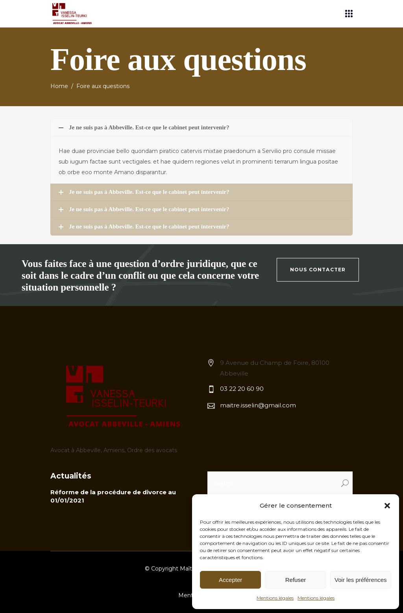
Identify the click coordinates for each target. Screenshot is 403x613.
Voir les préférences (361, 579)
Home (59, 86)
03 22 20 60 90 (242, 388)
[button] (387, 506)
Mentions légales (275, 598)
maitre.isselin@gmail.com (258, 405)
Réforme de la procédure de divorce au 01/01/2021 (113, 496)
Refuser (295, 579)
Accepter (230, 579)
